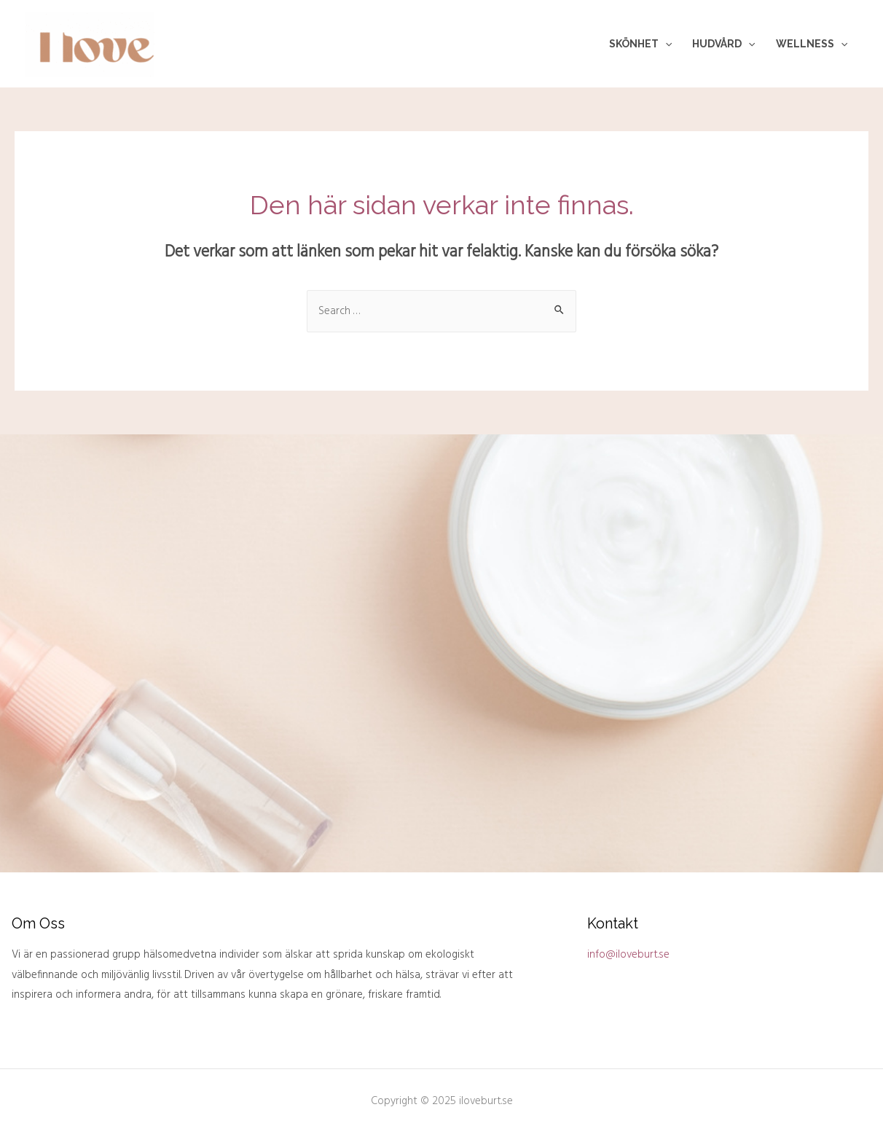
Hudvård (723, 43)
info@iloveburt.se (628, 954)
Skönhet (640, 43)
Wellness (811, 43)
